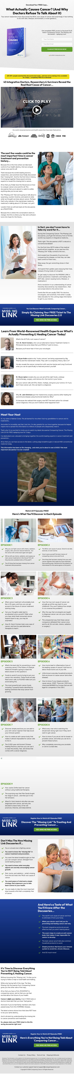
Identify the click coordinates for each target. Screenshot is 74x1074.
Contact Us (21, 1055)
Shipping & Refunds (53, 1055)
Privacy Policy (31, 1055)
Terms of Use (41, 1055)
